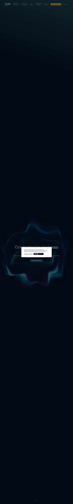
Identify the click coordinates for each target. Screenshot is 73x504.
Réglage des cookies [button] (28, 254)
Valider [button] (35, 253)
